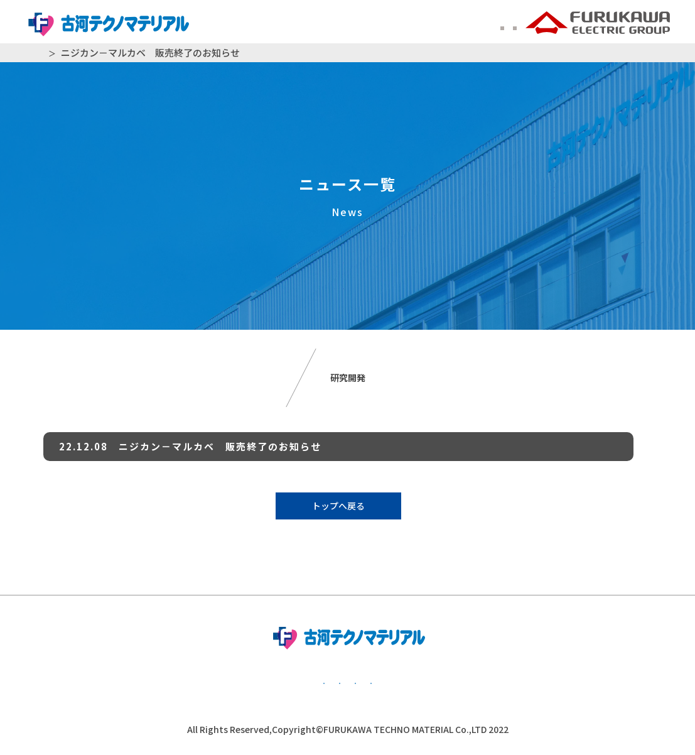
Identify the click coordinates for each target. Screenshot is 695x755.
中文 (504, 24)
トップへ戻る (338, 505)
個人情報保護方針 (214, 681)
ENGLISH (456, 24)
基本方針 (98, 681)
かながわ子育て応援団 (569, 681)
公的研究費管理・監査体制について (386, 681)
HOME (50, 53)
